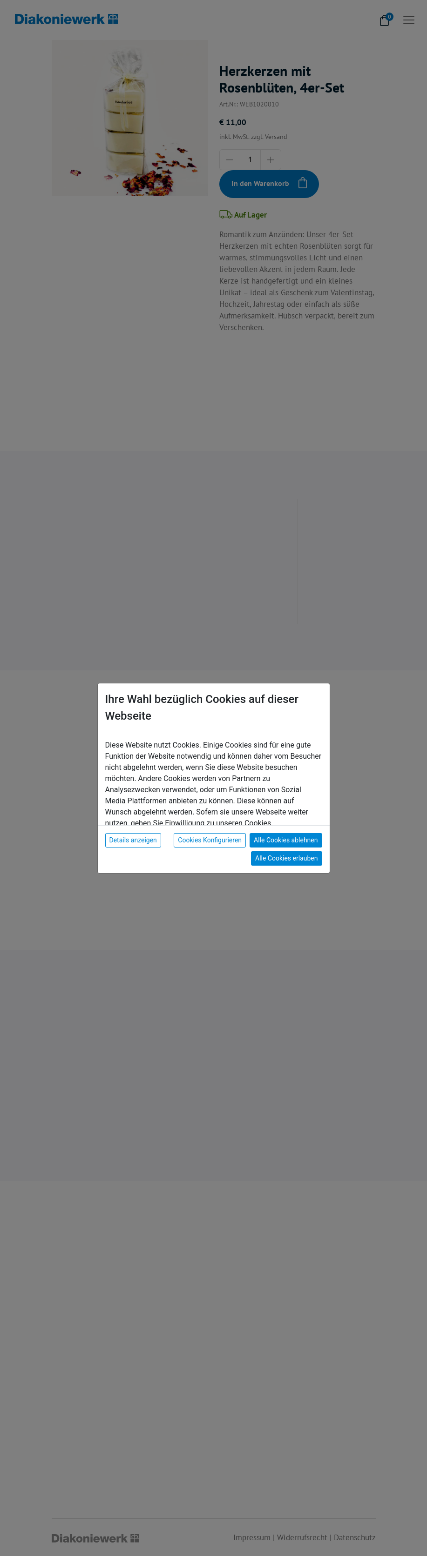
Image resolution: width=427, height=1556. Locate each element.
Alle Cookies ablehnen (286, 840)
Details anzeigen (133, 840)
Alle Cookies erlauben (286, 858)
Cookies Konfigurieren (210, 840)
